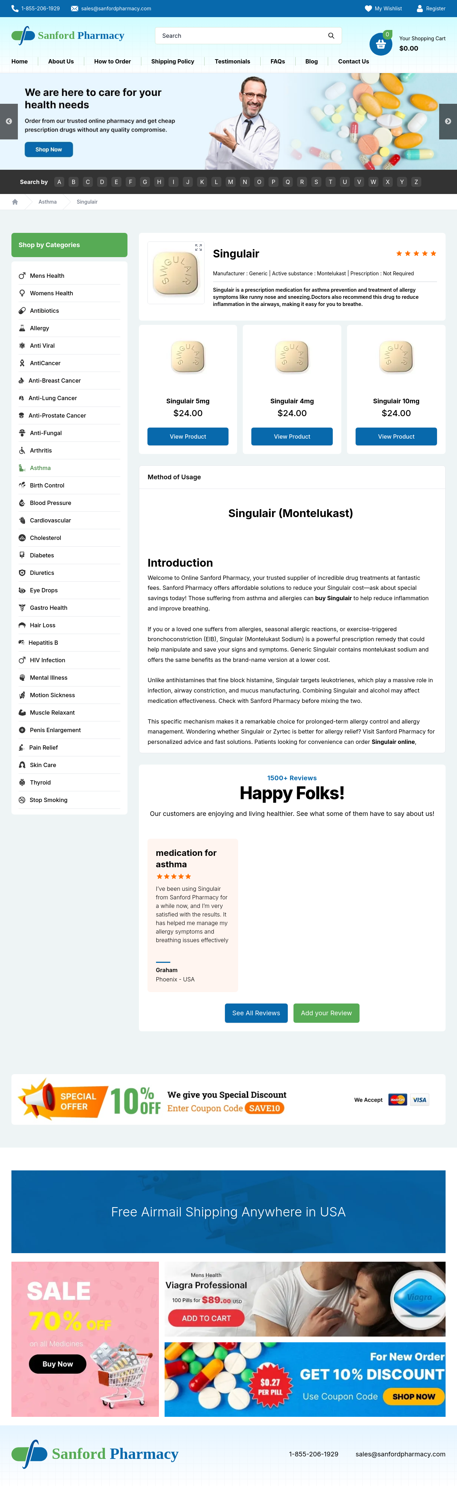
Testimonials (232, 61)
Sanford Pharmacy (275, 700)
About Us (61, 61)
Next (448, 121)
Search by (34, 181)
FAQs (278, 61)
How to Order (112, 61)
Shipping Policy (173, 61)
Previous (9, 121)
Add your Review (326, 1013)
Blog (312, 61)
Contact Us (353, 61)
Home (19, 61)
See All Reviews (256, 1013)
